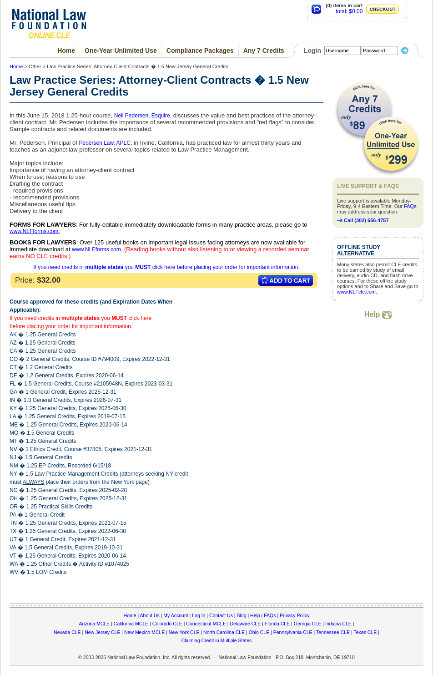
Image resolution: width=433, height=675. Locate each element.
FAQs (410, 206)
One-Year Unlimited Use (121, 50)
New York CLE (184, 632)
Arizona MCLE (94, 623)
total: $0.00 (349, 11)
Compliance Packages (200, 50)
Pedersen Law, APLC (104, 143)
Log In (198, 615)
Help (378, 314)
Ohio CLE (259, 632)
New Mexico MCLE (144, 632)
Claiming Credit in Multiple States (216, 640)
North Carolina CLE (224, 632)
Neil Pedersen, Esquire (142, 115)
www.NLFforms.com (34, 231)
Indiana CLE (338, 623)
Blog (241, 615)
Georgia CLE (308, 623)
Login (312, 50)
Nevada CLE (67, 632)
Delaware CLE (245, 623)
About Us (150, 615)
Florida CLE (277, 623)
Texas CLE (365, 632)
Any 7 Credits (263, 50)
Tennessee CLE (333, 632)
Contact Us (221, 615)
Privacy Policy (294, 615)
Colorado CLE (167, 623)
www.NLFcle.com (356, 291)
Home (66, 50)
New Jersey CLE (102, 632)
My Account (175, 615)
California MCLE (131, 623)
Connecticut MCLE (206, 623)
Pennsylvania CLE (292, 632)
